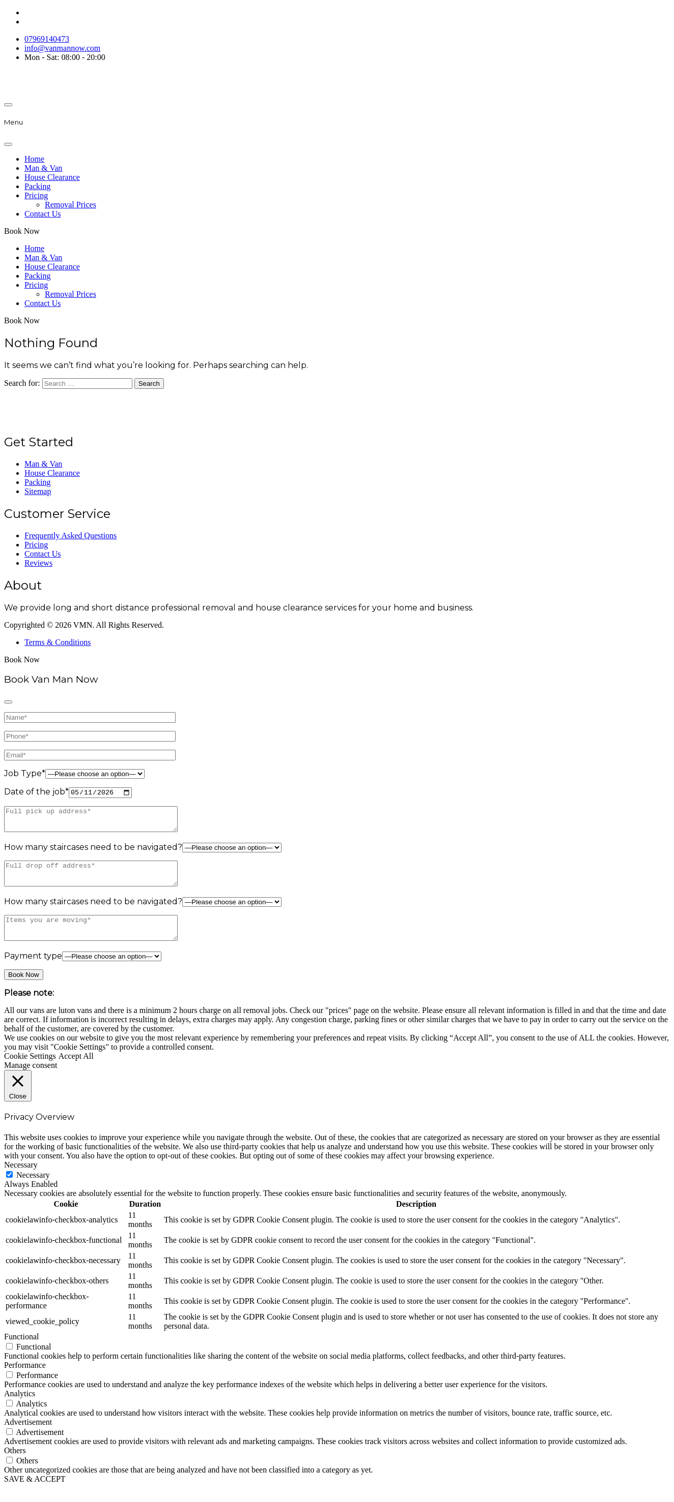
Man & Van (43, 168)
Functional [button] (21, 1350)
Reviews (38, 563)
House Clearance (52, 177)
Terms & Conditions (57, 642)
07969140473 (46, 39)
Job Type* (24, 773)
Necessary (33, 1189)
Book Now (22, 231)
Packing (37, 186)
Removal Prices (70, 204)
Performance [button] (25, 1379)
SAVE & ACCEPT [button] (35, 1493)
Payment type (33, 970)
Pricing (36, 195)
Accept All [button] (76, 1070)
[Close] (8, 144)
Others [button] (15, 1464)
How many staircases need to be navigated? (93, 852)
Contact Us (42, 213)
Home (34, 159)
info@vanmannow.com (62, 48)
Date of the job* (36, 793)
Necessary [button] (21, 1179)
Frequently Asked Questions (70, 535)
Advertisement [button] (28, 1436)
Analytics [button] (19, 1407)
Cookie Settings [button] (30, 1070)
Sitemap (37, 491)
